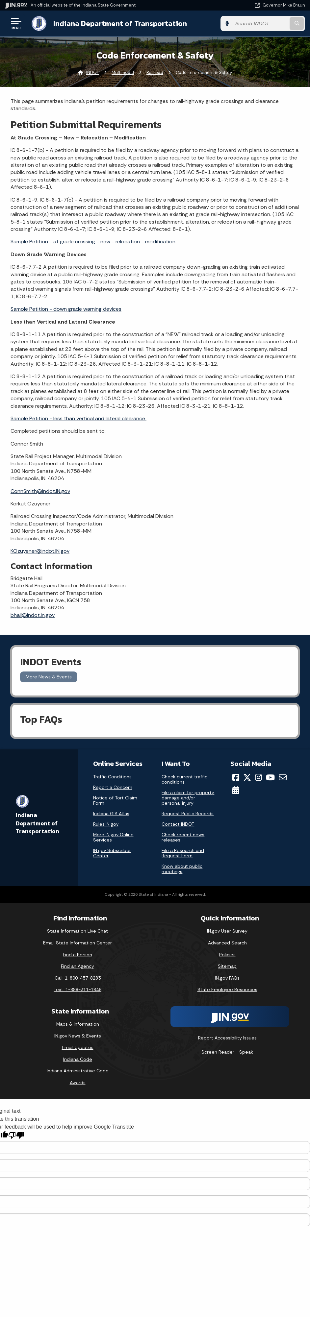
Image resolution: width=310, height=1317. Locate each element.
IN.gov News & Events (77, 1036)
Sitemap (227, 966)
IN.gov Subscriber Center (112, 853)
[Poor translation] (16, 1135)
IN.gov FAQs (227, 978)
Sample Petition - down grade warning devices (66, 308)
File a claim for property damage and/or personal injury (188, 798)
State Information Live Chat (77, 931)
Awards (78, 1082)
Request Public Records (188, 814)
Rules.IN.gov (105, 824)
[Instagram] (258, 777)
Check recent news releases (183, 837)
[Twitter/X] (247, 777)
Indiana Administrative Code (78, 1071)
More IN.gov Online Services (113, 837)
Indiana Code (77, 1059)
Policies (227, 955)
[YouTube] (270, 777)
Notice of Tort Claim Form (115, 800)
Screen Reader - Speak (227, 1052)
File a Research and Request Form (183, 853)
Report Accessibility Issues (227, 1038)
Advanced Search (227, 943)
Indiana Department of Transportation (120, 23)
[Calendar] (235, 790)
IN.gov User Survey (227, 931)
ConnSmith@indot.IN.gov (40, 491)
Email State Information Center (77, 943)
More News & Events (49, 677)
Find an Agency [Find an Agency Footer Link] (77, 966)
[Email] (283, 777)
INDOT (92, 72)
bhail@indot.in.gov (33, 615)
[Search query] (260, 23)
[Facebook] (235, 777)
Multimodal (123, 72)
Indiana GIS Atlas (111, 814)
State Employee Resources (227, 989)
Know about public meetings (182, 868)
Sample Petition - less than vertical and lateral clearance (78, 418)
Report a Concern (112, 787)
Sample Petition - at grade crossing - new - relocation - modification (93, 241)
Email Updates (77, 1047)
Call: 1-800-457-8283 (78, 978)
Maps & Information (77, 1024)
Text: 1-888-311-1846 (77, 989)
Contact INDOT (178, 824)
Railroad (154, 72)
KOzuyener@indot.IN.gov (40, 551)
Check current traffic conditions (184, 779)
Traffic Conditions (112, 777)
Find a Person (77, 955)
